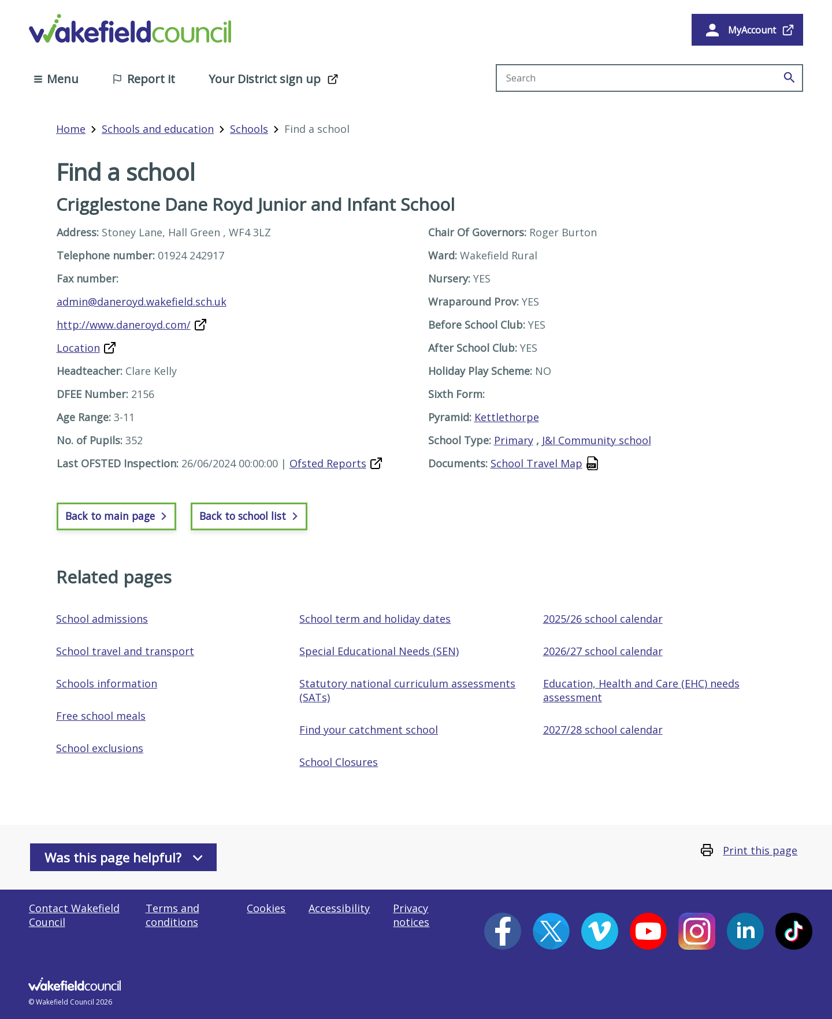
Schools (249, 129)
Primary (513, 440)
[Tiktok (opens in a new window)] (793, 931)
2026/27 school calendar (603, 651)
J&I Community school (596, 440)
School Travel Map (536, 463)
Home (71, 129)
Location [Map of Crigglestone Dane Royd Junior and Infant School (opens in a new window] (78, 348)
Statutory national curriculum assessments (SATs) (407, 690)
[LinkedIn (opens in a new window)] (745, 931)
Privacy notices (411, 915)
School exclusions (99, 748)
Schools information (106, 683)
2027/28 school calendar (603, 730)
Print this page (760, 850)
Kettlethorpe (506, 417)
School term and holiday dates (375, 619)
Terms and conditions (172, 915)
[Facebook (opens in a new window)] (502, 931)
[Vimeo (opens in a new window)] (599, 931)
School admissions (102, 619)
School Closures (338, 762)
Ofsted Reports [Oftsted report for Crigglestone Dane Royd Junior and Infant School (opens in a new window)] (327, 463)
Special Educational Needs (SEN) (379, 651)
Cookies (266, 908)
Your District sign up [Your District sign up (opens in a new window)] (265, 79)
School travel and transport (125, 651)
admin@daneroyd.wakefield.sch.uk (141, 301)
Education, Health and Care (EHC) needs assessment (641, 690)
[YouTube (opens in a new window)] (648, 931)
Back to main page (116, 516)
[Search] (789, 78)
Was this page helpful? (123, 857)
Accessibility (339, 908)
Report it (143, 79)
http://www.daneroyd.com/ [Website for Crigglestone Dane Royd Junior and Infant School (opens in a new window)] (124, 325)
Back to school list (249, 516)
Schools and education (158, 129)
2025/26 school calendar (603, 619)
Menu (56, 79)
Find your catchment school (368, 730)
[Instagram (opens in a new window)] (696, 931)
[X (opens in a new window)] (551, 931)
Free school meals (101, 716)
